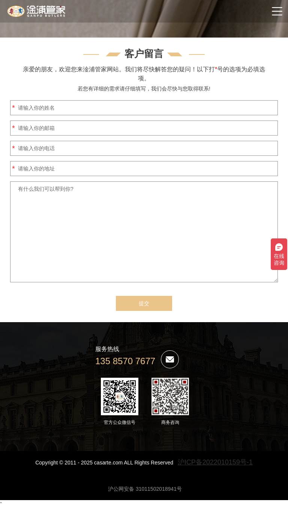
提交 (144, 303)
